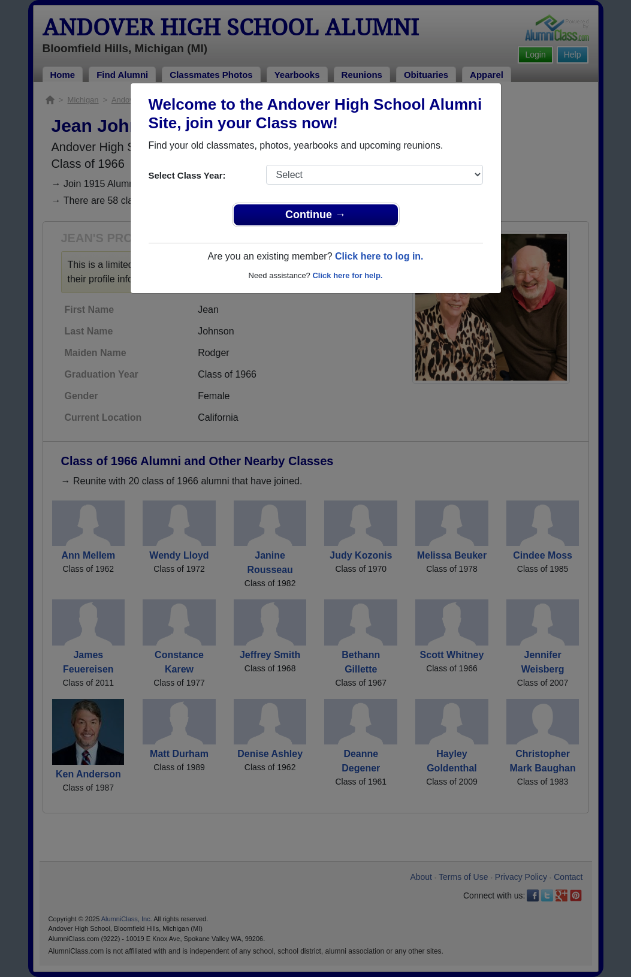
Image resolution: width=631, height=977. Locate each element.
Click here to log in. (379, 256)
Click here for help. (347, 275)
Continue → (315, 215)
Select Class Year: (187, 175)
